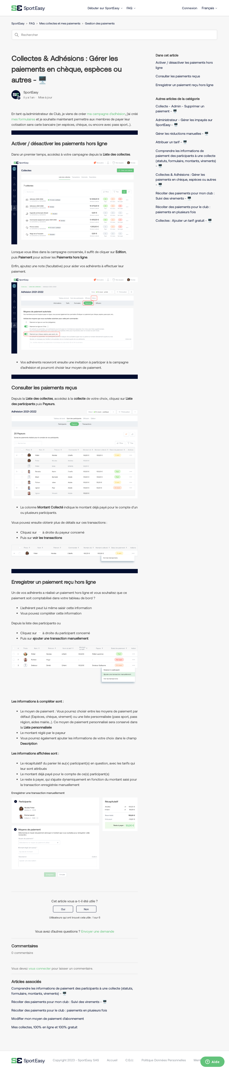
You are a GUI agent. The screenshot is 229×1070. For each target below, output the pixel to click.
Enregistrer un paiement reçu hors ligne (185, 85)
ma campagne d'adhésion (106, 114)
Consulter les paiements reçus (178, 76)
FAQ (131, 8)
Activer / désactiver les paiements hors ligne (184, 64)
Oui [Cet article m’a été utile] (63, 909)
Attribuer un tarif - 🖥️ (171, 142)
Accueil (112, 1060)
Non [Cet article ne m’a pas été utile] (86, 909)
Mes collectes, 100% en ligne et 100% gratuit (44, 1027)
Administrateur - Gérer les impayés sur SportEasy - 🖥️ (184, 122)
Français (210, 8)
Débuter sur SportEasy (105, 8)
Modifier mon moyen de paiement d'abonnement (47, 1018)
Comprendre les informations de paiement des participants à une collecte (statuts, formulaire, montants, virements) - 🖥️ (186, 158)
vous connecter (40, 968)
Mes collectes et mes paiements (59, 23)
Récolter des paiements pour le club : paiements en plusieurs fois (59, 1010)
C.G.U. (129, 1060)
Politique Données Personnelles (164, 1060)
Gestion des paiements (99, 23)
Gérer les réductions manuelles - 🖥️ (182, 133)
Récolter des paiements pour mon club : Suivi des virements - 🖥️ (59, 1002)
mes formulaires (23, 119)
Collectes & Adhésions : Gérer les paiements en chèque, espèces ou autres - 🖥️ (186, 179)
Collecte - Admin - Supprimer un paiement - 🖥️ (180, 108)
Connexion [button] (189, 8)
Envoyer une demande (97, 931)
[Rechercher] (114, 34)
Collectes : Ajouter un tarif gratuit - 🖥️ (184, 220)
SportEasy (17, 23)
